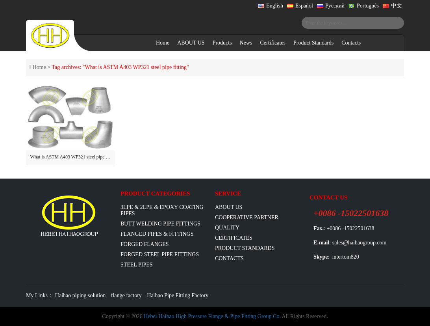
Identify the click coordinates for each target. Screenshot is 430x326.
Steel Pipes (136, 265)
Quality (227, 228)
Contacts (351, 43)
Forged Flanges (144, 244)
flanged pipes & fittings (157, 234)
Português (363, 6)
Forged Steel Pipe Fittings (159, 254)
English (270, 6)
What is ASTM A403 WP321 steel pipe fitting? (74, 157)
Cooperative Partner (246, 217)
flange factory (126, 295)
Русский (331, 6)
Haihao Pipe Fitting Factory (177, 295)
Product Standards (313, 43)
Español (300, 6)
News (246, 43)
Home (162, 43)
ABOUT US (190, 43)
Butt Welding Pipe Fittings (160, 224)
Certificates (272, 43)
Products (222, 43)
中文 (392, 6)
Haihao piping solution (80, 295)
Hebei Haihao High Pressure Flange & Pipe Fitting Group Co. (212, 316)
